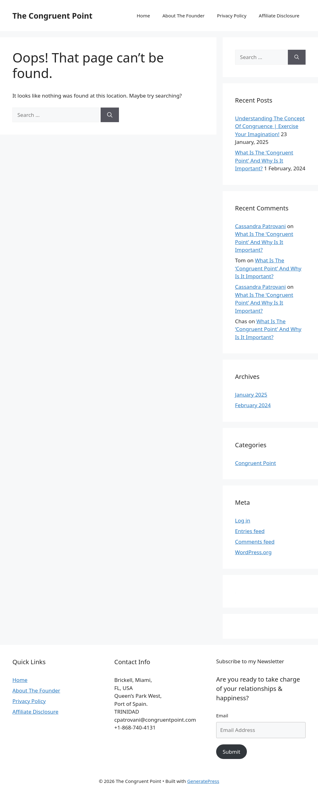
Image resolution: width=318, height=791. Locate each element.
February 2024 (253, 405)
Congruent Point (255, 463)
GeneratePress (203, 781)
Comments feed (255, 541)
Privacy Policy (232, 15)
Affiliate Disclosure (279, 15)
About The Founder (183, 15)
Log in (242, 520)
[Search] (110, 115)
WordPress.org (253, 552)
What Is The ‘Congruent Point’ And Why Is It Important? (264, 160)
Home (143, 15)
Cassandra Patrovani (260, 226)
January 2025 (251, 394)
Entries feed (250, 531)
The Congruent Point (52, 15)
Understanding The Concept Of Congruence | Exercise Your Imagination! (270, 126)
